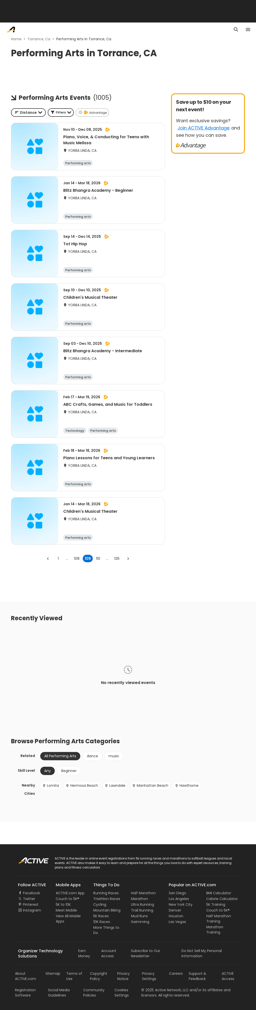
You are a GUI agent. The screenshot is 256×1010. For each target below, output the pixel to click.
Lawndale (115, 785)
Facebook (31, 893)
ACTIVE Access (228, 976)
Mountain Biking (106, 910)
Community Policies (93, 993)
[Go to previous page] (48, 558)
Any (47, 770)
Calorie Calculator (222, 898)
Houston (176, 916)
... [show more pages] (67, 558)
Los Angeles (179, 898)
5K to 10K (63, 904)
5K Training (215, 904)
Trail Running (142, 910)
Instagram (32, 910)
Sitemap (53, 973)
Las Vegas (177, 921)
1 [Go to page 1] (58, 558)
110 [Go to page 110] (98, 558)
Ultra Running (142, 904)
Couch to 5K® (67, 898)
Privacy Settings (149, 976)
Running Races (106, 893)
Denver (175, 910)
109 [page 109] (88, 558)
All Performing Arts (60, 756)
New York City (180, 904)
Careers (176, 973)
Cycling (99, 904)
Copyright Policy (98, 976)
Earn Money (84, 953)
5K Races (101, 916)
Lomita (50, 785)
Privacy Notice (123, 976)
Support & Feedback (197, 976)
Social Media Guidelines (59, 993)
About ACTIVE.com (25, 976)
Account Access (108, 953)
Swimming (140, 921)
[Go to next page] (128, 558)
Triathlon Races (106, 898)
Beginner (68, 770)
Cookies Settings (121, 993)
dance (92, 756)
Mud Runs (139, 916)
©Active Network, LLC (164, 990)
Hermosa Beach (82, 785)
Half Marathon (143, 893)
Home (16, 39)
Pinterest (30, 904)
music (113, 756)
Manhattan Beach (150, 785)
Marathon (139, 898)
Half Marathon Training (218, 919)
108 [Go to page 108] (77, 558)
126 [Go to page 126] (117, 558)
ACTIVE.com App (70, 893)
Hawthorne (186, 785)
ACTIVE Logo (28, 858)
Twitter (29, 898)
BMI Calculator (218, 893)
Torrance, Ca (39, 39)
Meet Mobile (66, 910)
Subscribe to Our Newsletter (145, 953)
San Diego (177, 893)
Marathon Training (214, 929)
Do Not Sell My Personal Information (202, 953)
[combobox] (28, 112)
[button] (61, 112)
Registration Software (25, 993)
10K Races (101, 921)
